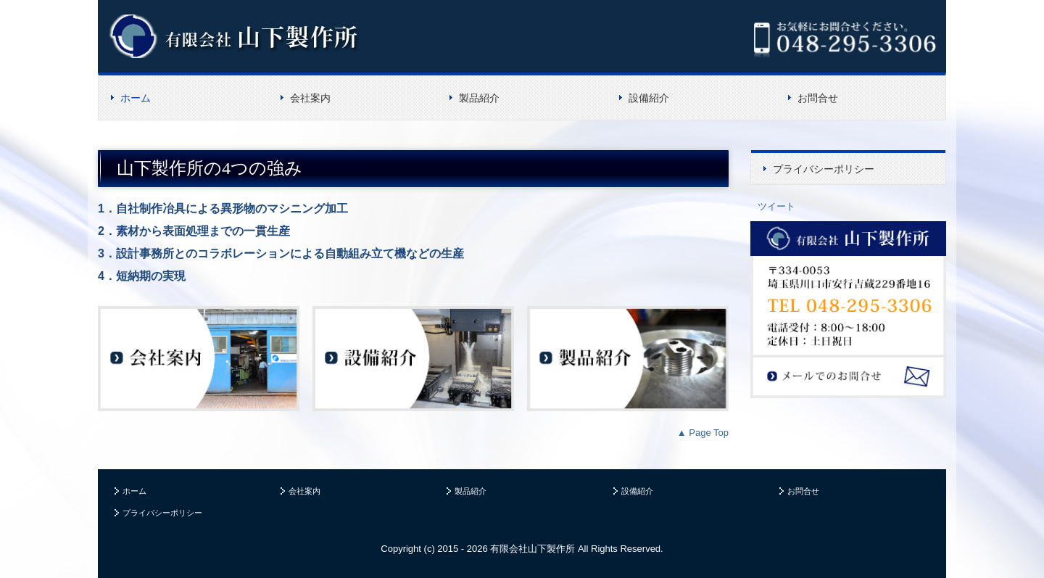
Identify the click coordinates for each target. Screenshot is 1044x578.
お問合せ (818, 98)
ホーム (135, 98)
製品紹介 (479, 98)
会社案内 (310, 98)
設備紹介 (649, 98)
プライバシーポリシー (823, 169)
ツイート (776, 206)
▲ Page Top (703, 432)
